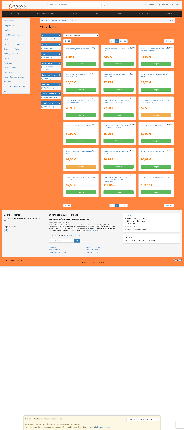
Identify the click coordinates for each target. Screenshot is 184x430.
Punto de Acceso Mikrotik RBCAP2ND (79, 235)
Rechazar (141, 419)
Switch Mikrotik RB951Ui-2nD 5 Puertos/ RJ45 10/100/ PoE (155, 183)
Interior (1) (46, 57)
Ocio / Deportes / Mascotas (14, 86)
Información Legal (93, 412)
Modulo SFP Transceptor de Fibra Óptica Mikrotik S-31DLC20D (80, 130)
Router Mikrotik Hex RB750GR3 (152, 235)
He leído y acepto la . (65, 400)
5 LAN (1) (46, 79)
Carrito (176, 5)
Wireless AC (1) (48, 107)
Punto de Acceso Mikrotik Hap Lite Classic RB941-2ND (118, 130)
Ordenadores (9, 21)
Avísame (156, 197)
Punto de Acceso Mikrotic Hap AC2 (153, 288)
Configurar (131, 419)
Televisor (7, 39)
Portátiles (7, 30)
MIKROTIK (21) (48, 48)
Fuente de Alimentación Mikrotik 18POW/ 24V (118, 77)
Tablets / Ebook (10, 68)
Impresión (143, 13)
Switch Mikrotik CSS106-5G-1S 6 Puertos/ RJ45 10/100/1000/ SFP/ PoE (80, 183)
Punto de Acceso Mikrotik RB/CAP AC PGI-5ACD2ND (80, 342)
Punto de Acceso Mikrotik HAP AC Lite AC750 (117, 289)
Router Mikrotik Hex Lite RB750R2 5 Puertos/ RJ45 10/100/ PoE (116, 183)
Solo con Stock (48, 39)
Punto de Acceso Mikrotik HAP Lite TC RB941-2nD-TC (154, 130)
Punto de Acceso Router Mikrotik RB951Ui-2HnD (81, 289)
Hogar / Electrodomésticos (14, 77)
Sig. (125, 41)
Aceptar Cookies (152, 419)
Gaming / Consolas (11, 53)
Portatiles (75, 13)
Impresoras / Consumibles (14, 44)
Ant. (112, 41)
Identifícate (150, 5)
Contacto (163, 5)
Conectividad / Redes (12, 49)
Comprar (81, 91)
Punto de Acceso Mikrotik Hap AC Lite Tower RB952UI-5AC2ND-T (117, 236)
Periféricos (8, 63)
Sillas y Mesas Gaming (45, 13)
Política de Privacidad (92, 394)
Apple (6, 91)
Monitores (169, 13)
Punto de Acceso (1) (50, 97)
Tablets (119, 13)
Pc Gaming (14, 13)
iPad (98, 13)
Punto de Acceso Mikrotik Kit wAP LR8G (155, 341)
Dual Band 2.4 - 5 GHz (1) (49, 68)
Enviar (77, 405)
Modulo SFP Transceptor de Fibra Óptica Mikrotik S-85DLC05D (155, 77)
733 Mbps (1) (47, 88)
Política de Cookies (102, 427)
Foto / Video (8, 72)
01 (116, 41)
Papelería (7, 82)
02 (121, 41)
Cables (6, 58)
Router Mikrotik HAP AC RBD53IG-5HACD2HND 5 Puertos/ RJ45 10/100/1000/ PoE (115, 343)
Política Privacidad (55, 414)
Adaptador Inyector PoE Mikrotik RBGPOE (80, 76)
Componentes (9, 25)
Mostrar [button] (169, 41)
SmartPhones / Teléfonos (13, 35)
